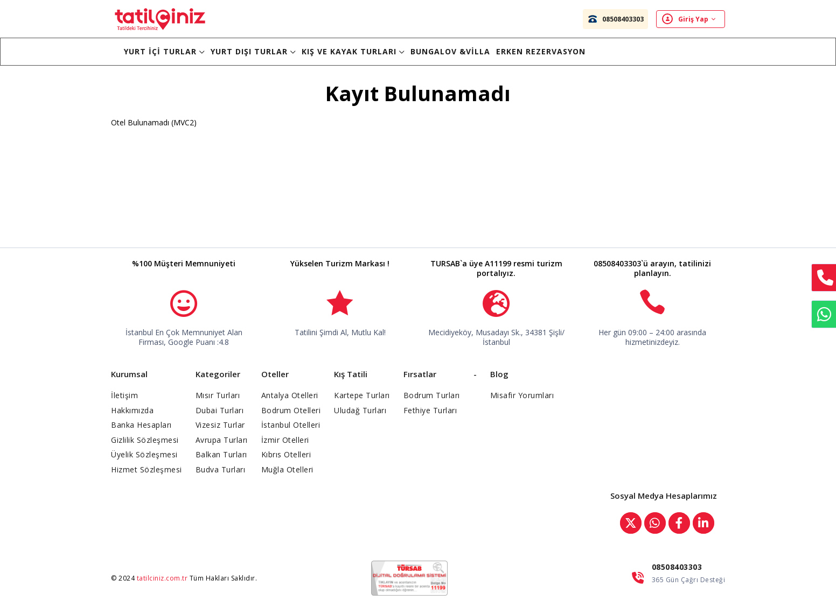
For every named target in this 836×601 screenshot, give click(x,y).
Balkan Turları (221, 454)
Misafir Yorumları (522, 395)
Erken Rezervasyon (541, 51)
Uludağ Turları (360, 410)
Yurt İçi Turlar (164, 51)
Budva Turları (221, 469)
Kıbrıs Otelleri (286, 454)
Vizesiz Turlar (220, 425)
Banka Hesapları (141, 425)
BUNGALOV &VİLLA (450, 51)
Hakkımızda (132, 410)
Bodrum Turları (431, 395)
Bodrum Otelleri (291, 410)
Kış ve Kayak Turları (353, 51)
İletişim (124, 395)
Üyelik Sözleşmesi (144, 454)
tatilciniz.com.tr (162, 578)
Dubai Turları (220, 410)
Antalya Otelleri (289, 395)
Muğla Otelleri (287, 469)
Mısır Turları (218, 395)
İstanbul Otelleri (291, 425)
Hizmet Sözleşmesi (146, 469)
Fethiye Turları (430, 410)
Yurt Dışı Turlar (253, 51)
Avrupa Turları (222, 440)
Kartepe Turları (362, 395)
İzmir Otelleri (285, 440)
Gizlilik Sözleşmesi (145, 440)
